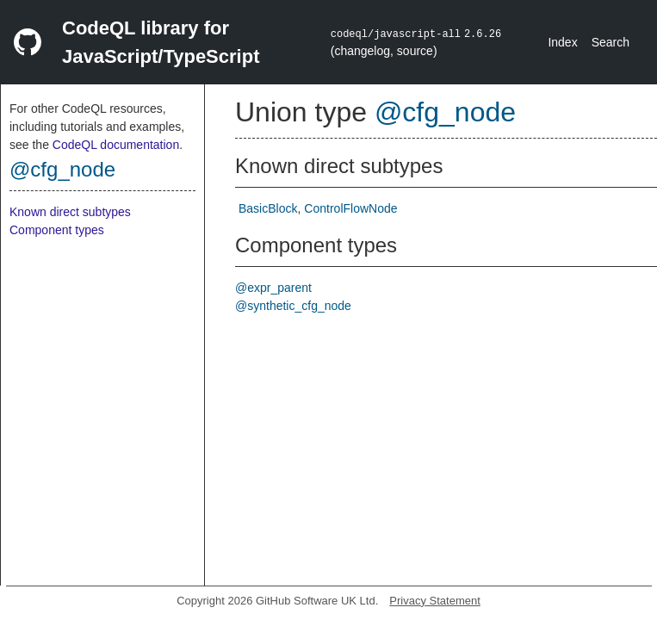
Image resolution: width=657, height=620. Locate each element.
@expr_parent (273, 287)
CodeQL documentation (116, 145)
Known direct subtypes (70, 212)
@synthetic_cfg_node (293, 306)
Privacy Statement (434, 600)
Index (562, 42)
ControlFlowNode (350, 208)
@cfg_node (62, 169)
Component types (56, 230)
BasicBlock (268, 208)
